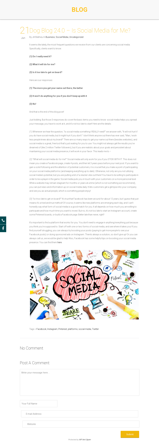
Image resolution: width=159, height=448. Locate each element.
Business (50, 37)
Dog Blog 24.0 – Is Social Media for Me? (79, 30)
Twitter (95, 329)
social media (85, 329)
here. (59, 242)
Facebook (41, 329)
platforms (73, 329)
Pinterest (62, 329)
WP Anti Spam (85, 440)
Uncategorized (76, 37)
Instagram (52, 329)
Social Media (62, 37)
